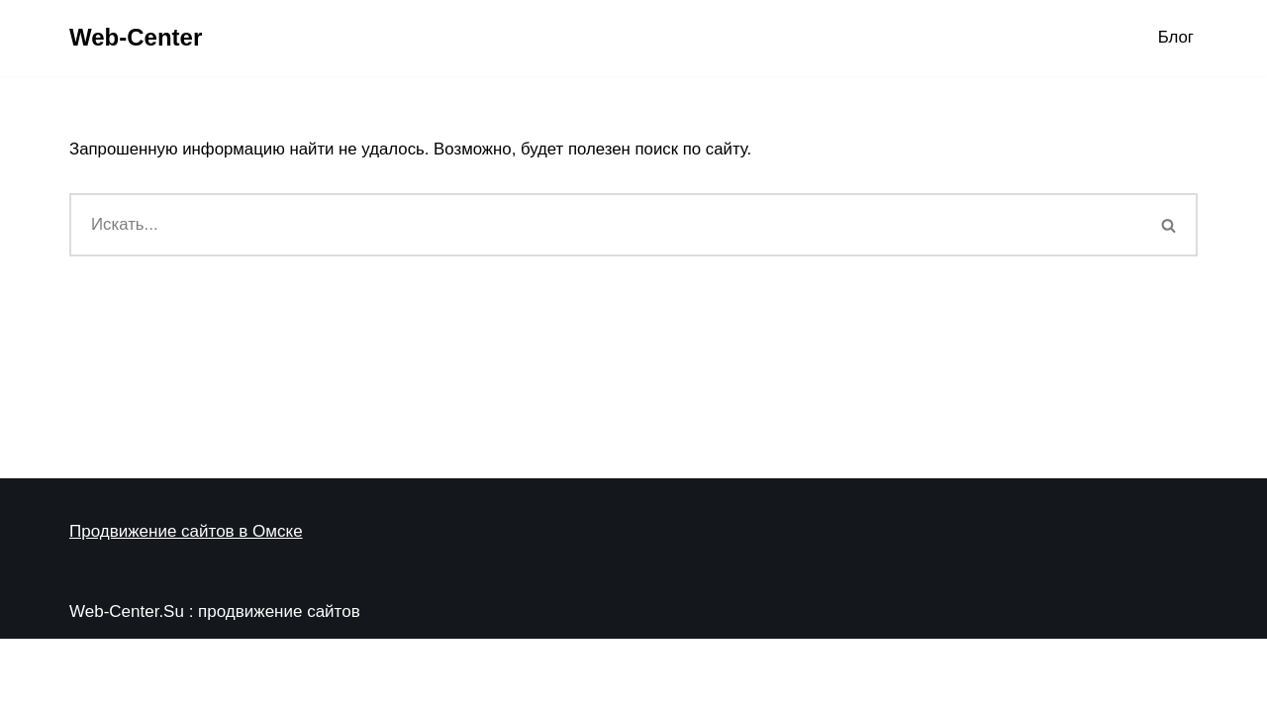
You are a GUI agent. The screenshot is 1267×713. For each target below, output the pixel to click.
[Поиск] (605, 225)
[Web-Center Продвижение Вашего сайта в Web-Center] (135, 38)
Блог (1175, 38)
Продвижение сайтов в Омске (186, 605)
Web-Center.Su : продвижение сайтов (214, 685)
